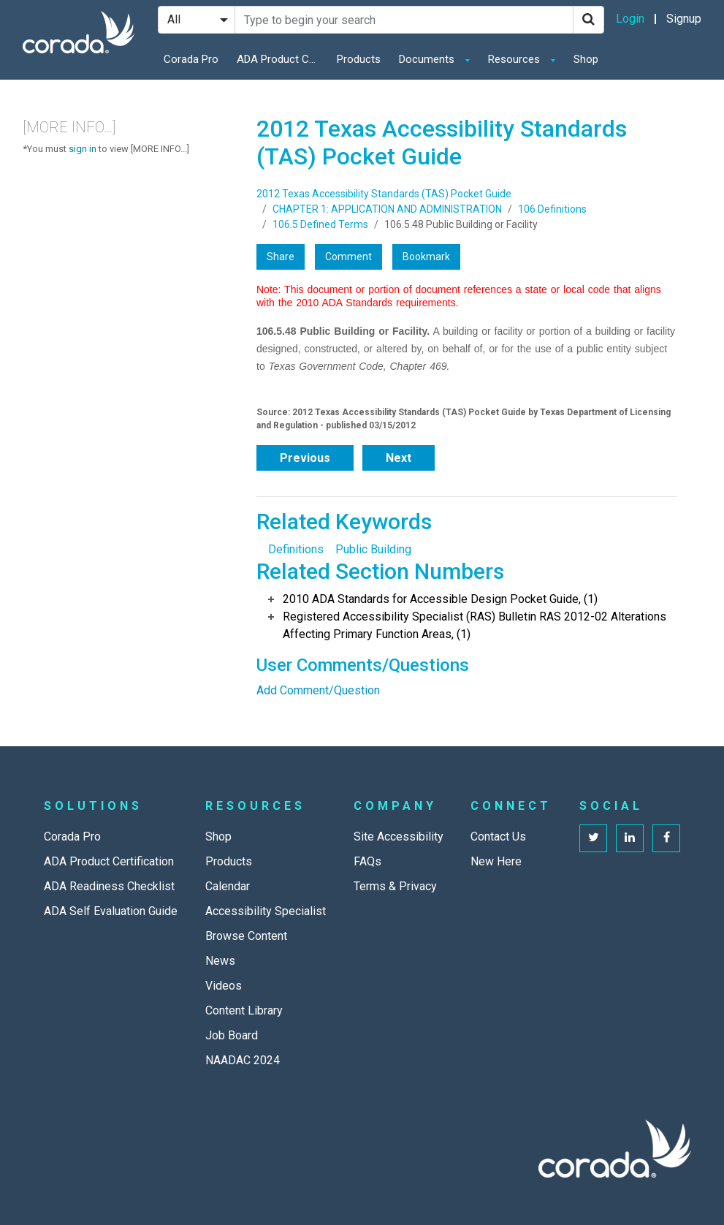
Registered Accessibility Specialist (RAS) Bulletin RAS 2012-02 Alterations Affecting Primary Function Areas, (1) (474, 625)
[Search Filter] (196, 20)
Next (398, 458)
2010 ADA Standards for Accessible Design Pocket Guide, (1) (440, 599)
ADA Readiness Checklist (109, 886)
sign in (82, 148)
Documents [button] (428, 59)
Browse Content (246, 936)
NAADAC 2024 (242, 1060)
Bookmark (426, 256)
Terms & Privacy (395, 886)
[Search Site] (404, 20)
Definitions (296, 549)
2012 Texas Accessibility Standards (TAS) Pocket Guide (383, 194)
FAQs (367, 861)
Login (630, 19)
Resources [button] (515, 59)
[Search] (588, 20)
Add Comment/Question (318, 690)
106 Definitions (552, 209)
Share (280, 256)
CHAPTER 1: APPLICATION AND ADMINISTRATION (387, 209)
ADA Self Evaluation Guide (111, 911)
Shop (586, 59)
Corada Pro (191, 59)
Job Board (231, 1035)
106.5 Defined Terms (320, 224)
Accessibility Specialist (265, 911)
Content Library (244, 1010)
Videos (223, 986)
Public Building (373, 549)
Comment (348, 256)
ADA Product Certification (280, 59)
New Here (496, 861)
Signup (683, 19)
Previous (305, 458)
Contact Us (498, 836)
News (220, 961)
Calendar (227, 886)
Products (359, 59)
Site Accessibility (398, 836)
